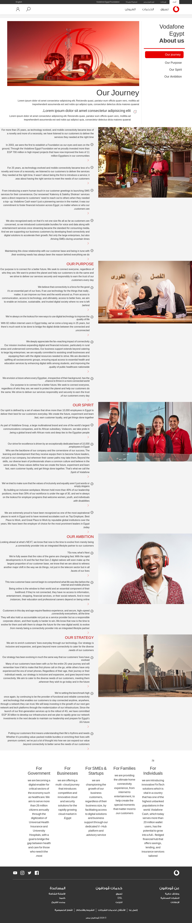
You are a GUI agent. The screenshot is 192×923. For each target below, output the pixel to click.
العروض (130, 9)
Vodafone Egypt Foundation (108, 2)
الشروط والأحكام (85, 910)
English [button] (19, 2)
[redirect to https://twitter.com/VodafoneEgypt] (29, 872)
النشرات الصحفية (169, 898)
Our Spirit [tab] (175, 69)
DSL (120, 898)
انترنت (119, 902)
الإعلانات (175, 902)
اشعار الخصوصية (63, 910)
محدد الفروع (58, 902)
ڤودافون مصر (149, 2)
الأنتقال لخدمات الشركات (111, 910)
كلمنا (62, 898)
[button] (28, 9)
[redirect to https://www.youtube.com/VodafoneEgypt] (15, 872)
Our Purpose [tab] (173, 62)
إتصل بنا (133, 910)
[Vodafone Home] (175, 9)
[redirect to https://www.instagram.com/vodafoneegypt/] (22, 872)
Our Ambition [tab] (173, 76)
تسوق (164, 9)
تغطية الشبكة (131, 2)
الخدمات (148, 9)
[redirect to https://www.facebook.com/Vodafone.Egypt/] (36, 872)
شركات (163, 2)
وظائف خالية (172, 894)
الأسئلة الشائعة (57, 894)
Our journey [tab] (173, 54)
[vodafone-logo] (176, 873)
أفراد (174, 2)
